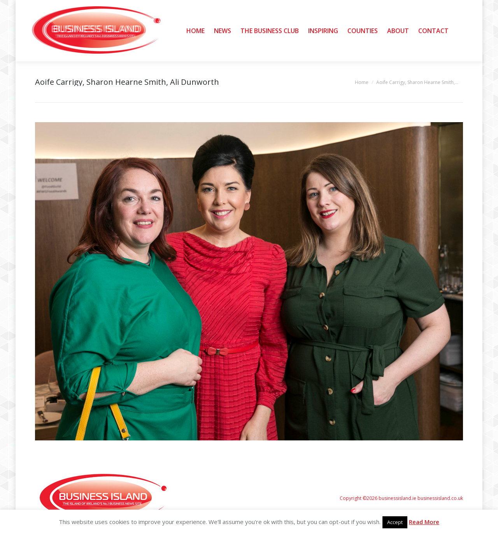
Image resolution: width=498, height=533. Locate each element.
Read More (424, 522)
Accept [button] (395, 522)
